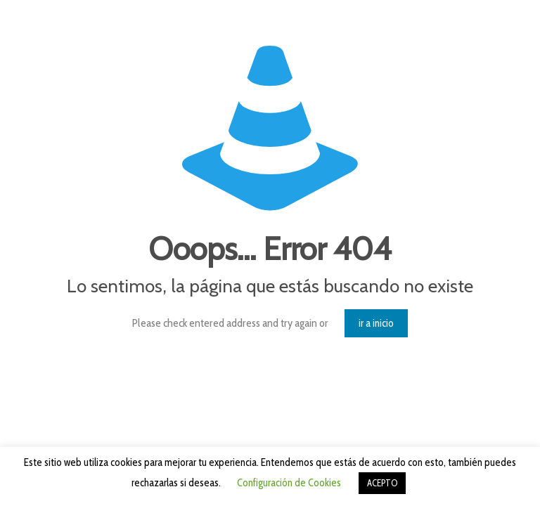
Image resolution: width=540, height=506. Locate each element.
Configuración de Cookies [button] (289, 482)
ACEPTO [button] (382, 482)
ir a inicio (376, 323)
